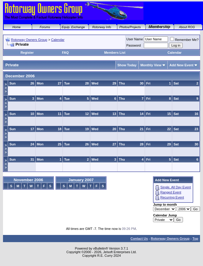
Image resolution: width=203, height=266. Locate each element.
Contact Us (139, 238)
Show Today (127, 65)
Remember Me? (184, 39)
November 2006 (28, 180)
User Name (134, 39)
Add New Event (181, 65)
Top (195, 238)
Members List (114, 52)
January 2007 (81, 180)
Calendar (58, 39)
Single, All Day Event (175, 187)
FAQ (65, 52)
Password (133, 45)
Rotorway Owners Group (29, 39)
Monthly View (151, 65)
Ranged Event (170, 192)
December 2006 (20, 76)
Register (27, 52)
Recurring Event (172, 197)
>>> (6, 87)
